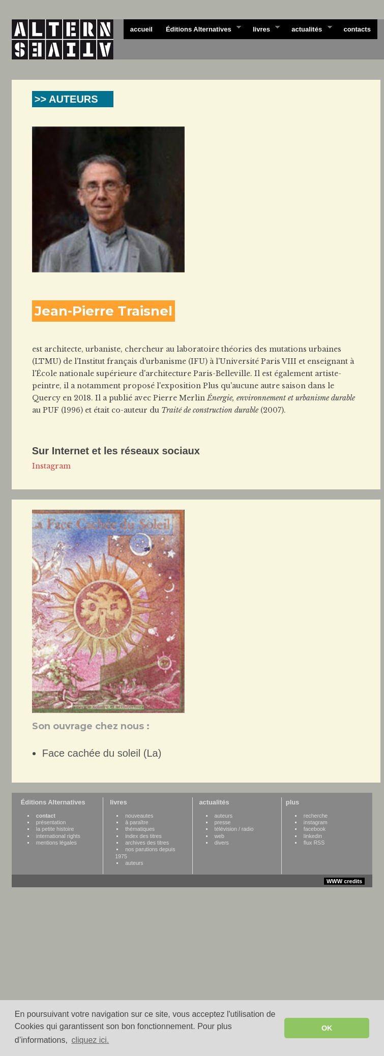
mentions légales (56, 843)
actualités (308, 28)
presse (223, 822)
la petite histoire (55, 829)
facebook (315, 829)
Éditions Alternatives (200, 28)
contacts (356, 29)
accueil (141, 29)
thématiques (140, 829)
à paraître (137, 822)
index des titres (143, 836)
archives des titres (147, 843)
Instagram (51, 466)
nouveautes (139, 816)
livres (263, 28)
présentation (51, 822)
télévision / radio (234, 829)
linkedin (313, 836)
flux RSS (314, 843)
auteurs (134, 863)
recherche (316, 816)
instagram (316, 822)
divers (222, 843)
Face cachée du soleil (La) (102, 753)
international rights (58, 836)
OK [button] (327, 1028)
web (220, 836)
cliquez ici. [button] (90, 1040)
